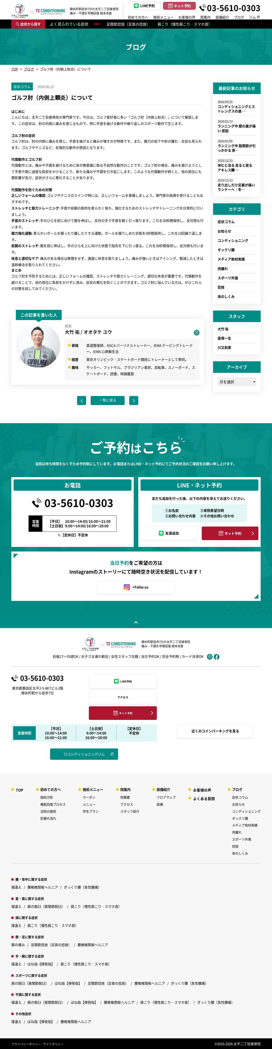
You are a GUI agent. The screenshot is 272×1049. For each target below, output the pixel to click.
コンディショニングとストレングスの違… (236, 108)
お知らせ (224, 231)
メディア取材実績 (231, 259)
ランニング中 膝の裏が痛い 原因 (237, 128)
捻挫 (221, 287)
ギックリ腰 (226, 249)
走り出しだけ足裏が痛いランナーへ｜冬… (236, 187)
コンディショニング (233, 240)
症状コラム (226, 221)
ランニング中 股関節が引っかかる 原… (237, 148)
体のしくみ (226, 296)
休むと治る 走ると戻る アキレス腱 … (235, 167)
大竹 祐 (223, 328)
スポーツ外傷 (228, 277)
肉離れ (223, 268)
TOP (14, 69)
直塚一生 (224, 338)
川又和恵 (224, 347)
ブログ (29, 69)
